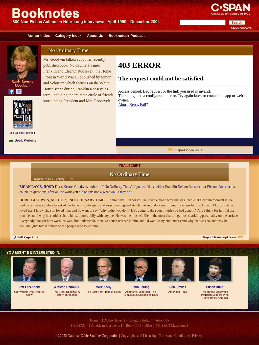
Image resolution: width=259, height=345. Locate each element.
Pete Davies (177, 287)
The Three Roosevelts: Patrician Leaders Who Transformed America (215, 294)
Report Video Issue (188, 150)
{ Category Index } (139, 320)
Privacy (197, 336)
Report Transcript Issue (219, 237)
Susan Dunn (214, 287)
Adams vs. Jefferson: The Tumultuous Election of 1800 (140, 293)
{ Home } (94, 320)
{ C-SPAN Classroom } (171, 325)
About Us (95, 36)
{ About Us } (162, 320)
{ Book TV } (132, 325)
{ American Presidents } (105, 325)
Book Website (25, 140)
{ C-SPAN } (79, 325)
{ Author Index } (113, 320)
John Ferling (141, 287)
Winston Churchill (66, 287)
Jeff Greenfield (29, 287)
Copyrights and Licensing (139, 336)
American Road (177, 291)
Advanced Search (241, 28)
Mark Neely (103, 287)
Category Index (68, 36)
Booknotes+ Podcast (127, 36)
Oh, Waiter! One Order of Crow (29, 293)
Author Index (38, 36)
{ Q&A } (148, 325)
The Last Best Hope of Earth (103, 291)
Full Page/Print (28, 237)
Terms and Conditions (174, 336)
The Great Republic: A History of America (66, 293)
